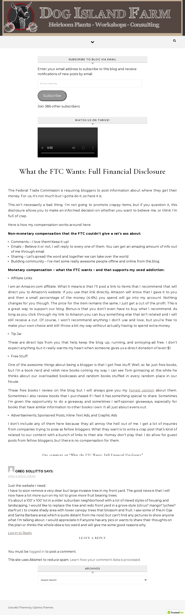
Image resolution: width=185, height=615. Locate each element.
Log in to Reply (20, 533)
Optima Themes (42, 607)
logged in (36, 551)
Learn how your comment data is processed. (105, 560)
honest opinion (141, 390)
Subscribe (52, 95)
